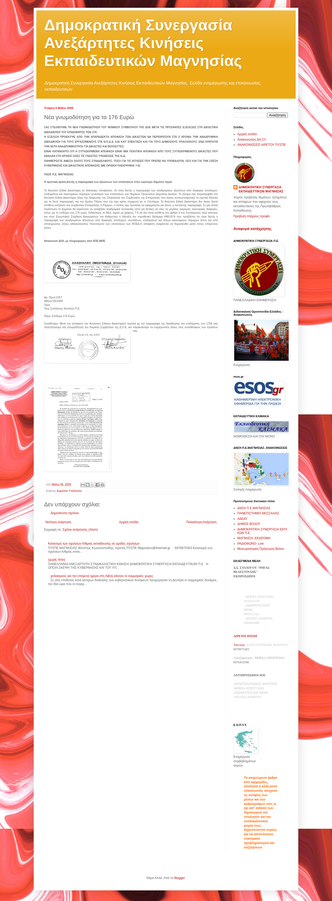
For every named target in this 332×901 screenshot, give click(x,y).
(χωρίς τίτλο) (56, 559)
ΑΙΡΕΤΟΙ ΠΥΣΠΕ (245, 636)
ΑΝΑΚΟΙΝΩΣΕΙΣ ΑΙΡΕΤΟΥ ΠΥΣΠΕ (261, 145)
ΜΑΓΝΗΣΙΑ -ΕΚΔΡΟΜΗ (253, 538)
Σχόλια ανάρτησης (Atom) (80, 529)
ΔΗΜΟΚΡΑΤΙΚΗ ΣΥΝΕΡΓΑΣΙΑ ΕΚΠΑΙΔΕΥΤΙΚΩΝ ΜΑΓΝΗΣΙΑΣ (261, 189)
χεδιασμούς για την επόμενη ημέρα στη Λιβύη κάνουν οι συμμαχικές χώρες (102, 576)
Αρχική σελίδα (129, 522)
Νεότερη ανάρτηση (58, 522)
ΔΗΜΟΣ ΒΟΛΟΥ (248, 524)
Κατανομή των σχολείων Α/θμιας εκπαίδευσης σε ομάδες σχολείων (94, 543)
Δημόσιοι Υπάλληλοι (69, 490)
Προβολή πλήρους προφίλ (251, 216)
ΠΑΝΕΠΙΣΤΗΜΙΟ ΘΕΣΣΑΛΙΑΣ (258, 513)
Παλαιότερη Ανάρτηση (201, 522)
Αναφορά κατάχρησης (252, 229)
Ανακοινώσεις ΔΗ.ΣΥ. (251, 139)
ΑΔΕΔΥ (242, 519)
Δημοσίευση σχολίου (65, 513)
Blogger (179, 878)
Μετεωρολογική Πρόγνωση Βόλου (260, 549)
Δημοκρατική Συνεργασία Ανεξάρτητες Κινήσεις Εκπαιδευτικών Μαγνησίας (143, 42)
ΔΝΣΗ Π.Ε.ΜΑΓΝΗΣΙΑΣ (254, 508)
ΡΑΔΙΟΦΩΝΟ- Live (250, 543)
